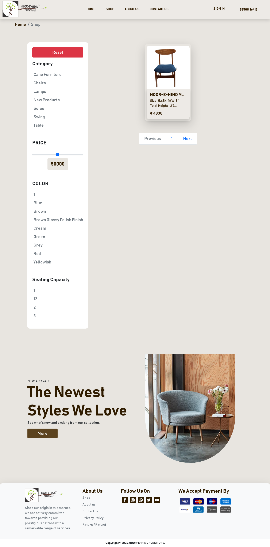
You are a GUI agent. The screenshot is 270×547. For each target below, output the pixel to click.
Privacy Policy (93, 518)
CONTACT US (159, 9)
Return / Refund (94, 524)
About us (89, 504)
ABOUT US (131, 9)
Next (187, 139)
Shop (86, 497)
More (42, 433)
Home (20, 24)
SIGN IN (219, 8)
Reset (57, 52)
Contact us (90, 511)
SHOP (110, 9)
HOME (91, 9)
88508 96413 (247, 9)
